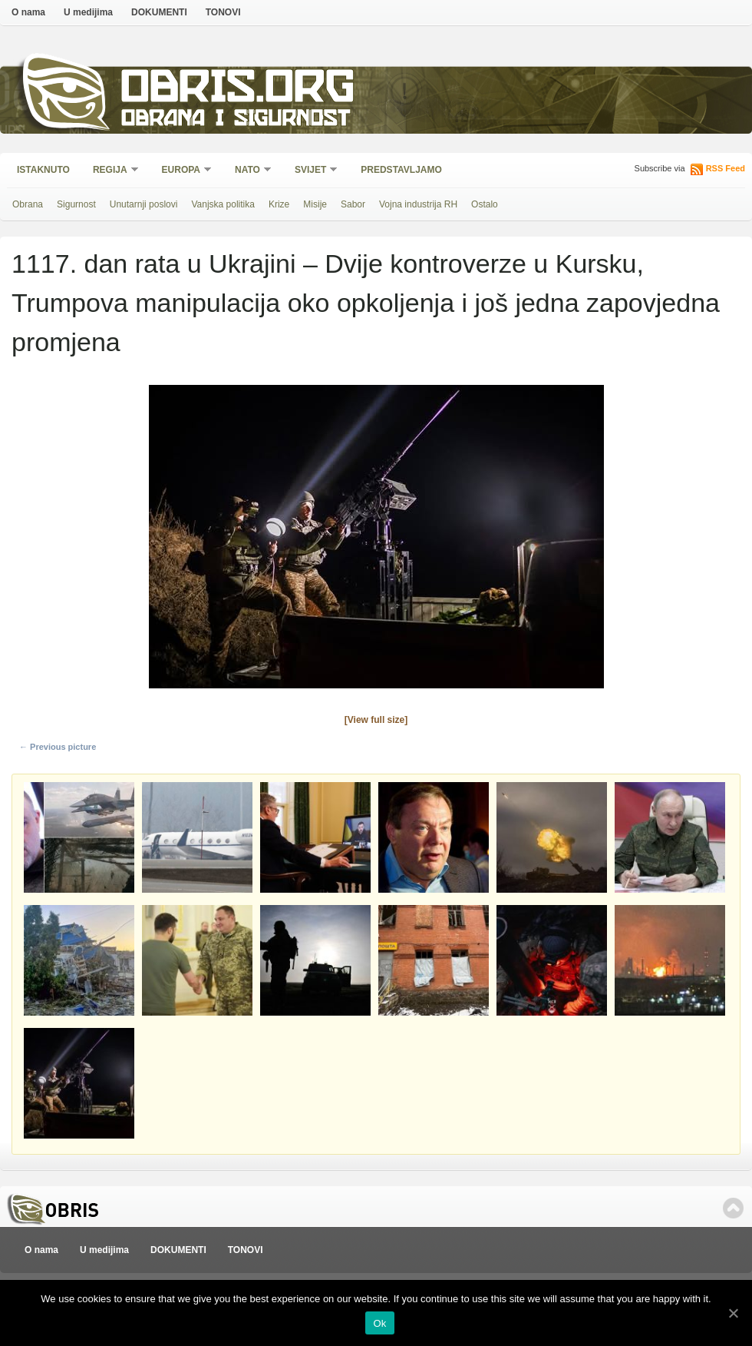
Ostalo (484, 204)
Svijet (311, 170)
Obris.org (238, 90)
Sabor (353, 204)
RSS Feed (725, 168)
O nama (28, 12)
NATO (248, 170)
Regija (111, 170)
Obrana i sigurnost (235, 120)
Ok (379, 1323)
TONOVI (223, 12)
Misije (315, 204)
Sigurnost (76, 204)
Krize (279, 204)
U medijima (88, 12)
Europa (182, 170)
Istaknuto (43, 169)
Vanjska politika (223, 204)
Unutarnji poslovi (144, 204)
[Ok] (732, 1313)
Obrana (27, 204)
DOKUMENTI (159, 12)
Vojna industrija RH (418, 204)
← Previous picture (57, 746)
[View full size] (376, 719)
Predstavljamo (401, 169)
